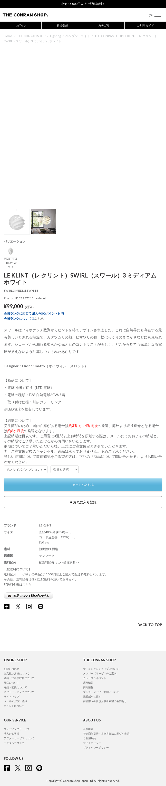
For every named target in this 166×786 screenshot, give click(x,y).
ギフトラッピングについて (19, 691)
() (148, 15)
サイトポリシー (92, 742)
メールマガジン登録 (15, 701)
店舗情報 (88, 682)
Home (8, 36)
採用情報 (88, 687)
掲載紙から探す (92, 696)
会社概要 (88, 728)
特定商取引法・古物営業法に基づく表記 (106, 733)
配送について (11, 682)
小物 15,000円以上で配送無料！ (83, 4)
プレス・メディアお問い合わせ (101, 691)
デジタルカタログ (14, 742)
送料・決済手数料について (19, 678)
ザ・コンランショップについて (101, 668)
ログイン (20, 25)
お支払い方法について (17, 673)
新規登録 (62, 25)
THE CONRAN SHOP (31, 36)
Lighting (55, 36)
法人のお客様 (11, 733)
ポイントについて (14, 705)
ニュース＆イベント (94, 678)
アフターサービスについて (19, 738)
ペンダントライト (77, 36)
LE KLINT (45, 525)
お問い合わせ (11, 668)
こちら (39, 318)
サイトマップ (11, 696)
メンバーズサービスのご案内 (99, 673)
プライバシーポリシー (96, 747)
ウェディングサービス (17, 728)
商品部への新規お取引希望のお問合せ (105, 701)
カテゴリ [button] (104, 25)
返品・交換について (15, 687)
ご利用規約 (89, 738)
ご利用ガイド (145, 25)
